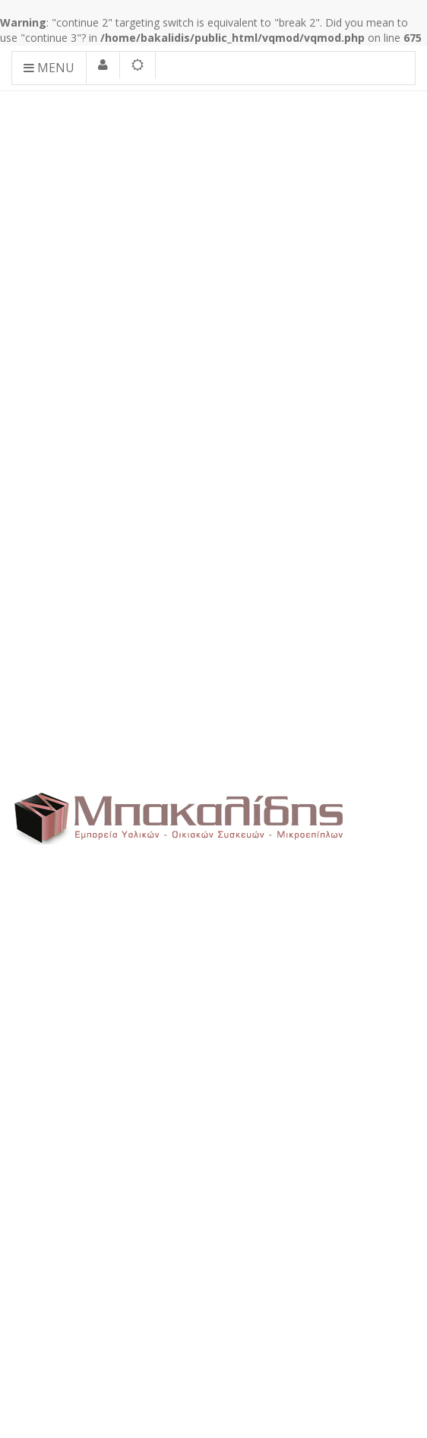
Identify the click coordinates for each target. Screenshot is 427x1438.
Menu (49, 67)
